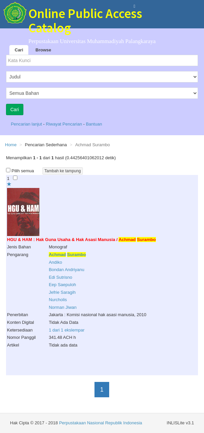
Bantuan (94, 124)
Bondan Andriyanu (66, 269)
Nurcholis (58, 299)
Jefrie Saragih (62, 292)
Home (11, 144)
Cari (19, 49)
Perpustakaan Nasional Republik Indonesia (100, 422)
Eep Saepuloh (62, 284)
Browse (43, 49)
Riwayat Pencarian (64, 124)
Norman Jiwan (62, 307)
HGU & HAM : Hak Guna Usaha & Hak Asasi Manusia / (81, 239)
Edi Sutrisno (60, 277)
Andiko (55, 262)
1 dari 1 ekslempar (66, 330)
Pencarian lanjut (27, 124)
